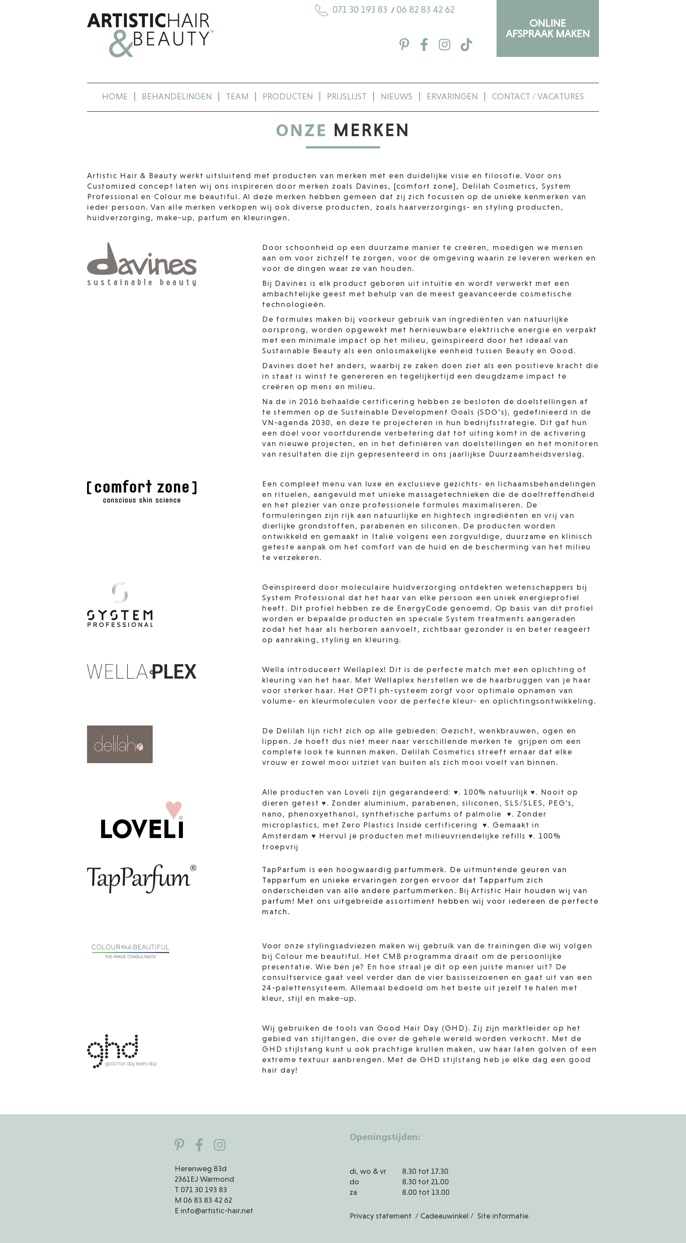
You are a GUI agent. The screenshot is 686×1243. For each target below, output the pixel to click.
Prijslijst (347, 96)
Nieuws (397, 96)
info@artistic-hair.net (217, 1210)
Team (237, 96)
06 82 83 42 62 (425, 9)
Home (115, 96)
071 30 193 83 (352, 9)
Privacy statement (381, 1215)
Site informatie (502, 1215)
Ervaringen (452, 96)
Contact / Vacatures (538, 96)
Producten (287, 96)
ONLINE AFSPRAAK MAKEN (548, 28)
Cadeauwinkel (444, 1215)
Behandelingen (177, 96)
